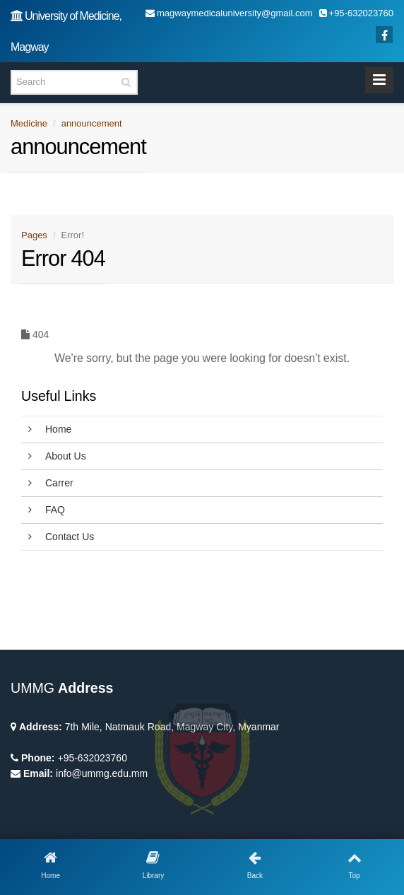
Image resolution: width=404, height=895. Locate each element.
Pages (34, 235)
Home (49, 429)
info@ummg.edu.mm (102, 773)
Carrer (50, 482)
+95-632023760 (92, 757)
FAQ (46, 509)
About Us (57, 456)
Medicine (29, 123)
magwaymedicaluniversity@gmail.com (229, 13)
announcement (91, 123)
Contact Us (61, 536)
